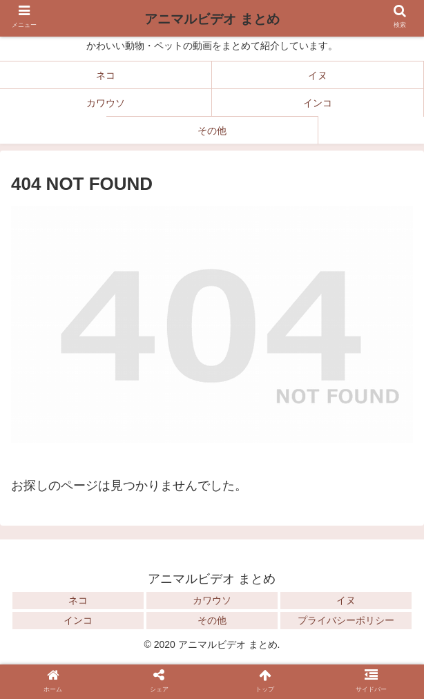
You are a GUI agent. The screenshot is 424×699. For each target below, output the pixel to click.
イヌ (346, 600)
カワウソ (212, 600)
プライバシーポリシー (346, 620)
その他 (212, 620)
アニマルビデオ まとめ (211, 19)
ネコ (78, 600)
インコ (78, 620)
